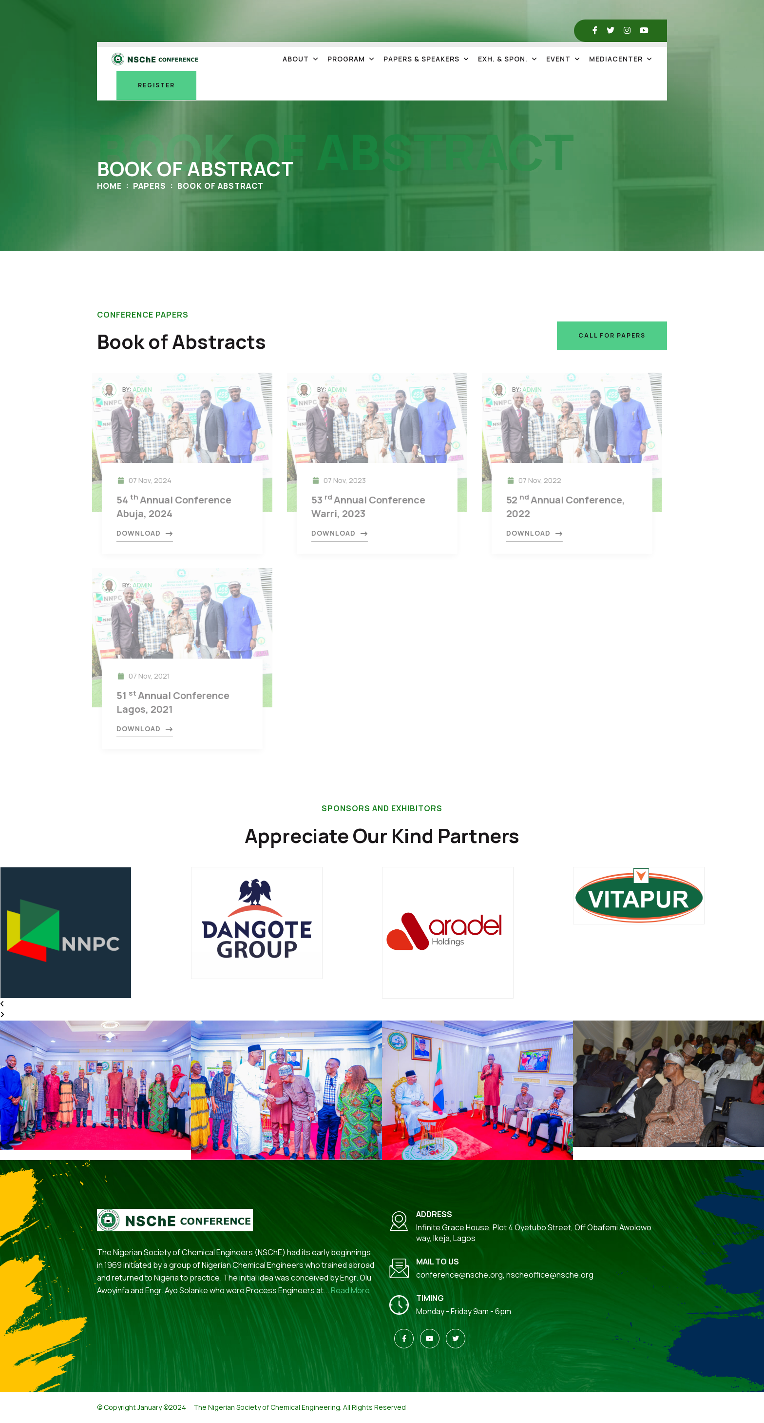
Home (109, 185)
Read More (350, 1290)
